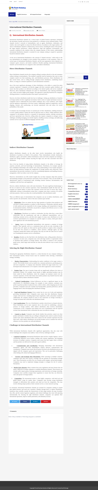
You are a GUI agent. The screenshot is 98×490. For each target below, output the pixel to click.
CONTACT (21, 1)
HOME (11, 1)
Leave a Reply (41, 30)
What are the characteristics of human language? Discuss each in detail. (81, 139)
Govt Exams (71, 196)
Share (25, 401)
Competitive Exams (74, 191)
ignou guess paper (73, 209)
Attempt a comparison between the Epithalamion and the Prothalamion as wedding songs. (81, 91)
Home (12, 14)
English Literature (22, 14)
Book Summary (72, 188)
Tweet (14, 401)
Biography (47, 14)
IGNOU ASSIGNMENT (74, 199)
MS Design (65, 488)
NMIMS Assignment (73, 204)
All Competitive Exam (36, 14)
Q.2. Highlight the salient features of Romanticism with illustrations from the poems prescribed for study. (81, 103)
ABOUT (15, 1)
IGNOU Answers (72, 201)
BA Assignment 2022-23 (75, 183)
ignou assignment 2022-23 (76, 206)
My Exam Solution (42, 488)
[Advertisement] (36, 467)
